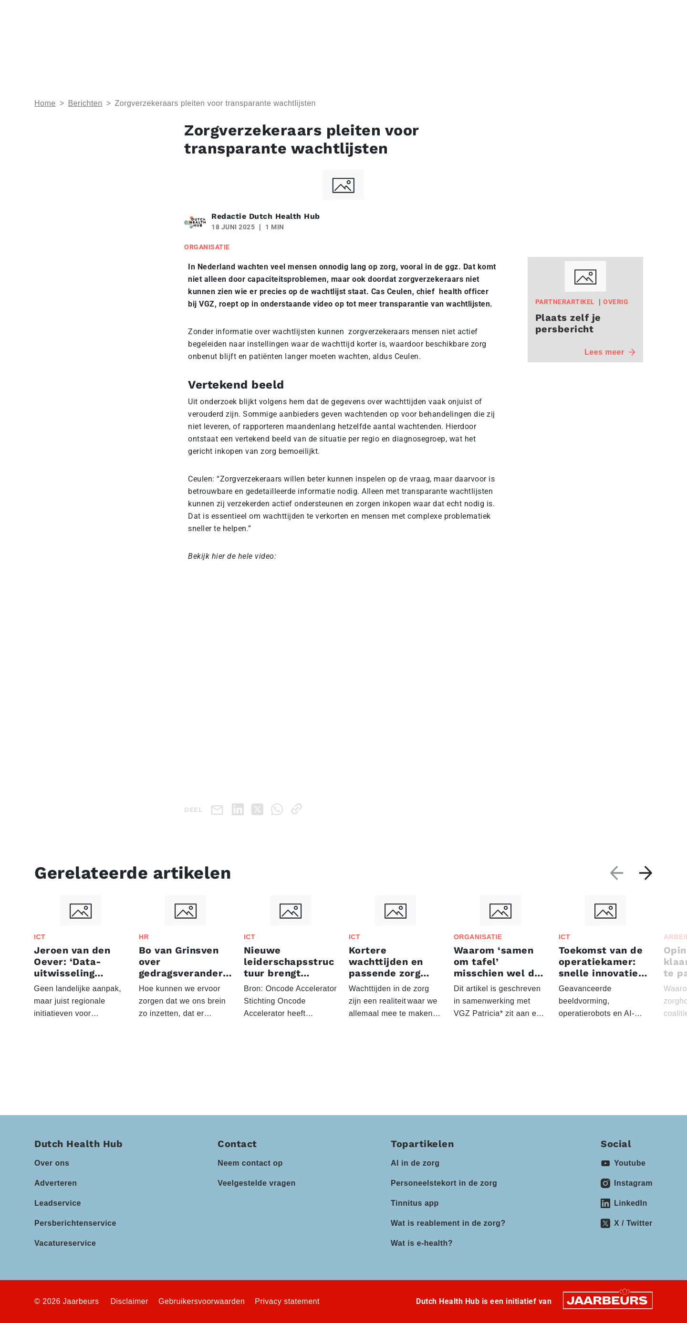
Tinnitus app (415, 1203)
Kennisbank (464, 43)
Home (45, 103)
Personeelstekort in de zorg (444, 1183)
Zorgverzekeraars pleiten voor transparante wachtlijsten (214, 103)
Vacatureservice (65, 1243)
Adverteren (55, 1183)
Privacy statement (287, 1301)
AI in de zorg (415, 1163)
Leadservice (57, 1203)
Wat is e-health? (422, 1243)
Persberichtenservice (75, 1223)
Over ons (51, 1163)
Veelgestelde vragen (256, 1183)
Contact (522, 14)
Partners (397, 43)
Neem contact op (250, 1163)
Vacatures (523, 43)
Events (338, 43)
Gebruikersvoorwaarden (201, 1301)
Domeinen (276, 43)
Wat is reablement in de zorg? (448, 1223)
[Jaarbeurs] (608, 1299)
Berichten (85, 103)
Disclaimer (129, 1301)
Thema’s (212, 43)
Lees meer (609, 352)
